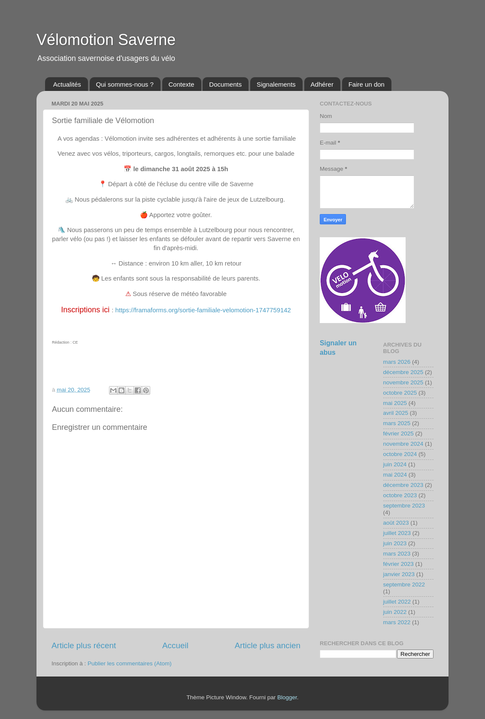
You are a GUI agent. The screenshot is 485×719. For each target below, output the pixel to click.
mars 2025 (397, 423)
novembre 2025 (403, 382)
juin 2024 (395, 464)
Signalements (276, 84)
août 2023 (396, 523)
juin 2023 (395, 543)
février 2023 (398, 564)
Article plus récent (84, 645)
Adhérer (322, 84)
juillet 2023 (397, 533)
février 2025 (398, 433)
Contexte (181, 84)
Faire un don (367, 84)
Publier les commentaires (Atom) (130, 663)
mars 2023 (397, 553)
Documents (225, 84)
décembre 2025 (403, 372)
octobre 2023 (400, 495)
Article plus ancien (267, 645)
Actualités (67, 84)
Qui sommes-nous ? (125, 84)
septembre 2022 (404, 584)
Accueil (175, 645)
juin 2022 (395, 612)
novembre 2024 (403, 444)
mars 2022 (397, 622)
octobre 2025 (400, 393)
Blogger (287, 697)
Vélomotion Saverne (106, 39)
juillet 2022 (397, 601)
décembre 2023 (403, 485)
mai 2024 (395, 474)
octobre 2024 (400, 454)
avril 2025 (396, 413)
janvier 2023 (399, 574)
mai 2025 (395, 403)
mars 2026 (397, 362)
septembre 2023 (404, 505)
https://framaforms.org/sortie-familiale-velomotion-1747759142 (203, 310)
